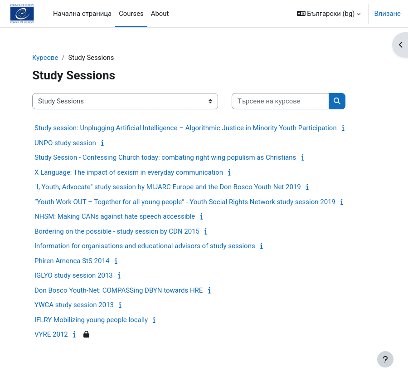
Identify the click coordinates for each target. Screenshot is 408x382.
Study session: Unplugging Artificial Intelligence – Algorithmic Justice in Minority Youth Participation (185, 128)
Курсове (45, 58)
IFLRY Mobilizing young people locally (91, 320)
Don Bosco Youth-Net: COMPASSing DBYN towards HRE (118, 290)
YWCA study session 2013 (74, 305)
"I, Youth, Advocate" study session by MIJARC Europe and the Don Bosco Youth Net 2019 (167, 187)
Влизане (387, 14)
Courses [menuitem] (131, 14)
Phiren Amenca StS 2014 (71, 261)
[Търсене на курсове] (280, 101)
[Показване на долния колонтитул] (385, 359)
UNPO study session (65, 143)
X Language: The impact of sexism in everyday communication (128, 172)
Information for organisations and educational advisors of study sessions (144, 246)
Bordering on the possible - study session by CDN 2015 (116, 231)
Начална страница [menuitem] (82, 14)
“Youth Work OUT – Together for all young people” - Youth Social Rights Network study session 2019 (184, 202)
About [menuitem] (160, 14)
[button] (328, 13)
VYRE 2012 (51, 334)
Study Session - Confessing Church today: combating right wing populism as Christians (165, 157)
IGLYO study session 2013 (73, 275)
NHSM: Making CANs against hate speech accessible (114, 216)
